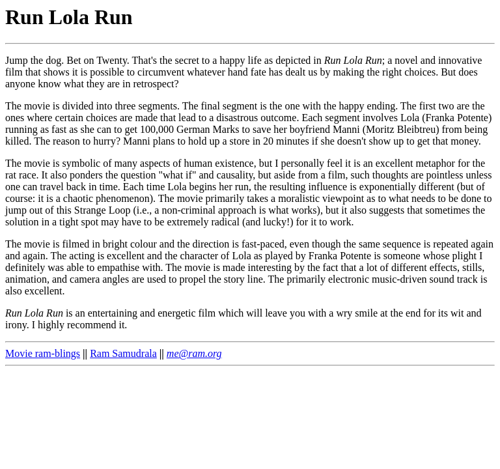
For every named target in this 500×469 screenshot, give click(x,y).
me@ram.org (194, 353)
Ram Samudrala (123, 353)
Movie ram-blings (42, 353)
